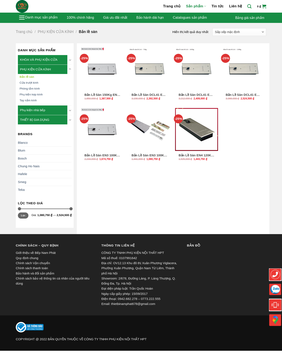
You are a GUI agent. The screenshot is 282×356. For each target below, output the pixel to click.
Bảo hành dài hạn (150, 17)
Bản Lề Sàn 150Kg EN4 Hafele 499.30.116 (101, 95)
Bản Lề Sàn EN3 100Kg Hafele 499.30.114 (101, 155)
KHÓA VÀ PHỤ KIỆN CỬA (38, 59)
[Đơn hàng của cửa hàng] (239, 32)
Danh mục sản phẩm (38, 17)
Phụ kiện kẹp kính (31, 94)
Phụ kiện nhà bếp (32, 110)
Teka (21, 189)
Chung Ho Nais (29, 166)
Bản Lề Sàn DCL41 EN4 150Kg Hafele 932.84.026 (243, 95)
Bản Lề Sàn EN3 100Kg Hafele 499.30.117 (149, 155)
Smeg (22, 182)
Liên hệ (235, 6)
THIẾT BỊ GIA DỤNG (34, 119)
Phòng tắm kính (30, 88)
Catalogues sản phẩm (190, 17)
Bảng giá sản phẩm (249, 18)
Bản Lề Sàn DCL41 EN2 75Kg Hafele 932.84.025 (149, 95)
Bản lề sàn (27, 76)
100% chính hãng (80, 17)
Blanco (23, 142)
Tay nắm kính (28, 100)
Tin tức (218, 6)
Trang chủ (172, 6)
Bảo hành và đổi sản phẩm (35, 273)
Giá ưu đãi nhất (115, 17)
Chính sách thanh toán (32, 268)
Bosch (22, 158)
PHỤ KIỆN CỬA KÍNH (55, 32)
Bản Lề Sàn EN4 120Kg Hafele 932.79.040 (196, 155)
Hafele (22, 174)
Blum (21, 150)
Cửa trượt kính (29, 82)
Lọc (23, 215)
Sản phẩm (196, 6)
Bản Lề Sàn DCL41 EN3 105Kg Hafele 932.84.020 (196, 95)
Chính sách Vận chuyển (33, 263)
